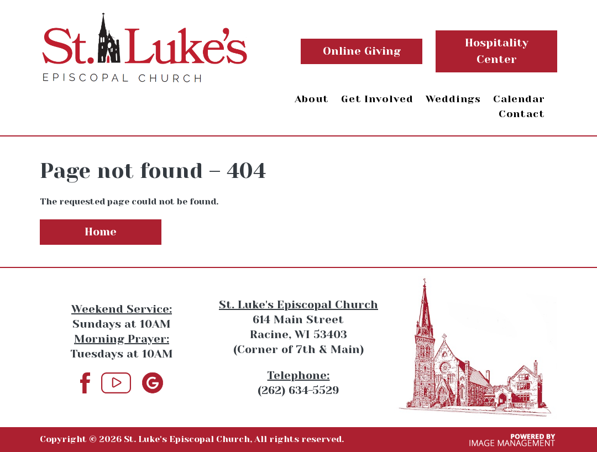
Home (101, 231)
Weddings (453, 98)
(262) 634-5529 (298, 390)
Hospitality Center (496, 51)
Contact (522, 113)
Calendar (519, 98)
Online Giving (362, 51)
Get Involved (377, 98)
